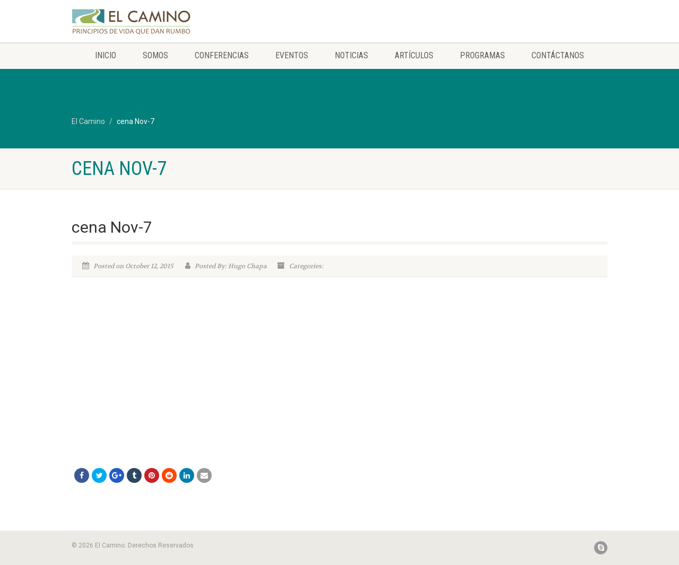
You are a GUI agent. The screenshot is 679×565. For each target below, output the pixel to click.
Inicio (105, 55)
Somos (155, 55)
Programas (482, 55)
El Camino (88, 121)
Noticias (351, 55)
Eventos (291, 55)
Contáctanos (558, 55)
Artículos (414, 55)
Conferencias (222, 55)
